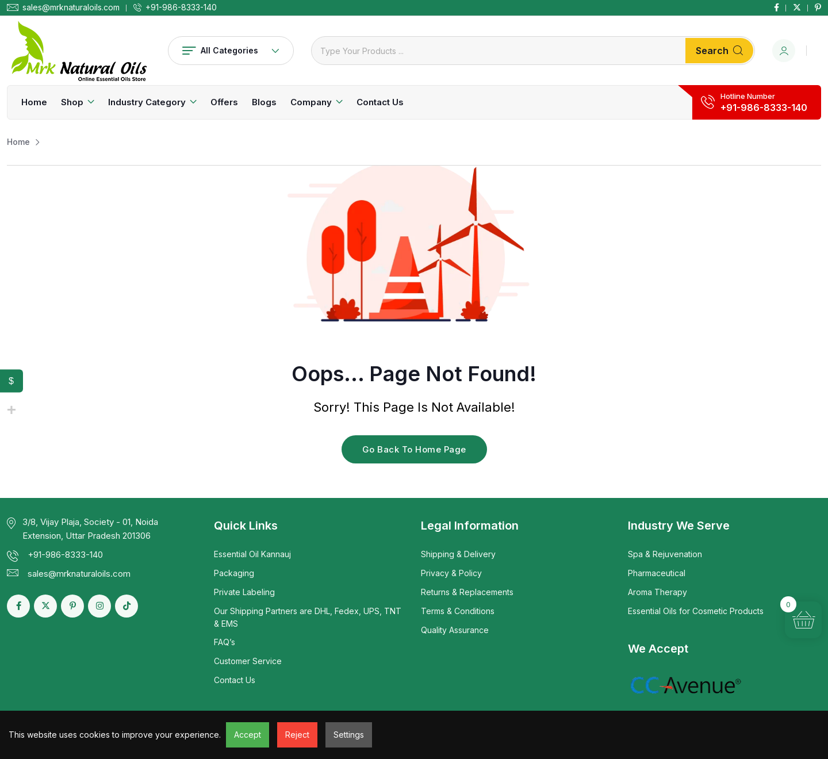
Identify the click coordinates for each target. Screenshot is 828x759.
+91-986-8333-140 (181, 7)
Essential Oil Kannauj (252, 554)
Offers (224, 102)
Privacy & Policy (451, 573)
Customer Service (248, 661)
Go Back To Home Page (414, 449)
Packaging (234, 573)
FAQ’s (224, 642)
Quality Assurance (455, 630)
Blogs (264, 102)
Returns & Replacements (467, 592)
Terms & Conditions (457, 611)
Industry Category (147, 102)
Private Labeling (244, 592)
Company (311, 102)
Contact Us (380, 102)
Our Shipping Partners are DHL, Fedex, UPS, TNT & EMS (307, 617)
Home (34, 102)
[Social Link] (776, 7)
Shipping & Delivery (458, 554)
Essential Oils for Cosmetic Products (696, 611)
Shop (72, 102)
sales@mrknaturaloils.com (71, 7)
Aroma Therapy (657, 592)
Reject (297, 734)
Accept (247, 734)
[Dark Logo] (79, 50)
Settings (349, 734)
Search (719, 50)
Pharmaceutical (656, 573)
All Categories (230, 50)
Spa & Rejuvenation (665, 554)
